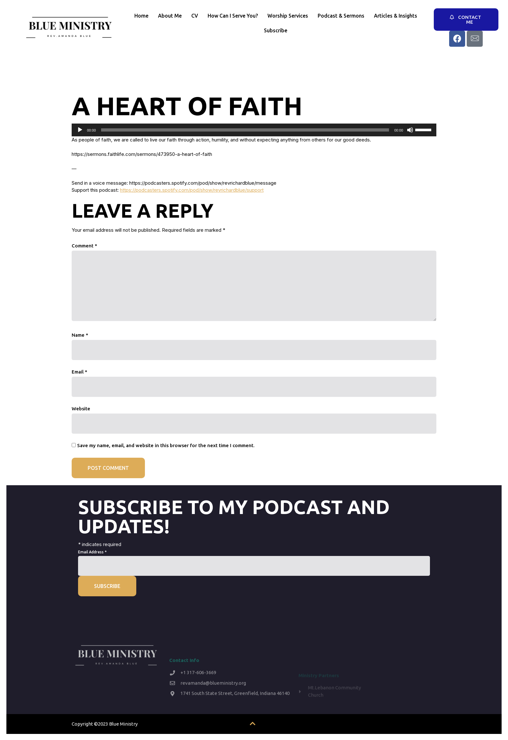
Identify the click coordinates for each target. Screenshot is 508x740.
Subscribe (275, 30)
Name (80, 335)
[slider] (245, 130)
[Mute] (410, 130)
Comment (84, 245)
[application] (254, 130)
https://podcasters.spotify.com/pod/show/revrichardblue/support (192, 190)
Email (79, 371)
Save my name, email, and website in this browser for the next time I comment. (166, 445)
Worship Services (287, 16)
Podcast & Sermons (341, 16)
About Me (170, 16)
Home (141, 16)
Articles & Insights (395, 16)
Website (81, 408)
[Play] (80, 130)
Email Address (92, 552)
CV (194, 16)
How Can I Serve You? (233, 16)
